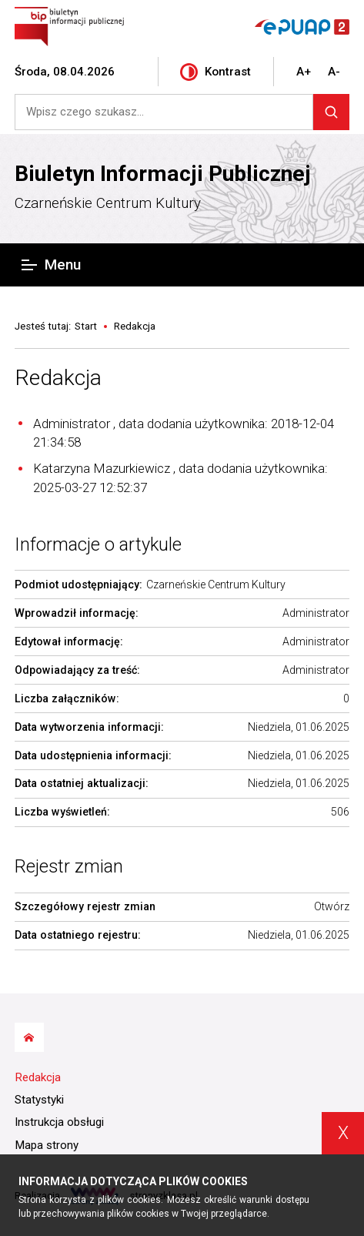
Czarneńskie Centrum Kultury (108, 203)
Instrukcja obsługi (59, 1122)
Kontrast (215, 72)
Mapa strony (46, 1145)
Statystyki (39, 1100)
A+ (303, 72)
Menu (51, 264)
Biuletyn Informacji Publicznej (163, 173)
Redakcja (58, 377)
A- (334, 72)
